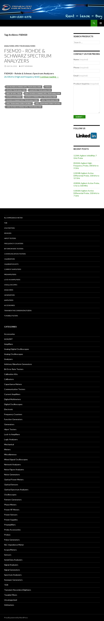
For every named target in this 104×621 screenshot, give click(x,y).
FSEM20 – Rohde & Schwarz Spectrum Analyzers (27, 56)
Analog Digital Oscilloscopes (16, 349)
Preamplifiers (10, 274)
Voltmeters (9, 228)
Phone (81, 67)
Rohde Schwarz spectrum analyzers (22, 100)
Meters (7, 449)
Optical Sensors (11, 484)
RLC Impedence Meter (14, 545)
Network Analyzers (12, 464)
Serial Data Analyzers (13, 560)
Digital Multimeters (12, 399)
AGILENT (8, 339)
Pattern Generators (13, 499)
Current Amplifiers (12, 269)
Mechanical (9, 444)
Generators (9, 295)
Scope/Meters (10, 550)
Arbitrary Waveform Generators (18, 364)
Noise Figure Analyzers (14, 469)
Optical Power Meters (14, 479)
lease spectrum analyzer (40, 90)
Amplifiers (8, 300)
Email (81, 75)
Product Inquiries (86, 83)
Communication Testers (15, 254)
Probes (7, 534)
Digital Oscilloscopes (13, 404)
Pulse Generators (12, 540)
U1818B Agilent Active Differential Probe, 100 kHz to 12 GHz (86, 175)
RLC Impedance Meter (13, 218)
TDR (5, 223)
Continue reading (49, 76)
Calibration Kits (11, 264)
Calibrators (9, 259)
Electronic (8, 409)
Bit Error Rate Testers (13, 249)
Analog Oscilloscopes (13, 354)
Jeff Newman (27, 66)
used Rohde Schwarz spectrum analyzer (24, 107)
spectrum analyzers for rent (19, 103)
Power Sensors (10, 514)
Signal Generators (12, 570)
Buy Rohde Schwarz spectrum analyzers (24, 87)
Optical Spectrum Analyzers (16, 489)
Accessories (9, 305)
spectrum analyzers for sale (48, 103)
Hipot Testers (10, 238)
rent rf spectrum (14, 93)
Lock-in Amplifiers (12, 280)
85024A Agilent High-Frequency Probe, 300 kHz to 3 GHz (86, 165)
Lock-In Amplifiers (12, 434)
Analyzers (9, 46)
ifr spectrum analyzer (16, 90)
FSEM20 (48, 87)
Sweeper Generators (13, 580)
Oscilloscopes (10, 285)
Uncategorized (10, 600)
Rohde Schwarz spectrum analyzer (40, 97)
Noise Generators (12, 474)
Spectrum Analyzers (25, 46)
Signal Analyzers (11, 565)
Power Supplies (11, 519)
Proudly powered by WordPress (16, 618)
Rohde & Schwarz (14, 97)
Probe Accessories (12, 529)
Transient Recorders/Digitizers (17, 310)
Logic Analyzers (11, 439)
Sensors (7, 233)
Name (81, 59)
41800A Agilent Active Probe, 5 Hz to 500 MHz (87, 184)
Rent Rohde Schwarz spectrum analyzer (42, 93)
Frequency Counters (13, 243)
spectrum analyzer (50, 100)
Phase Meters (10, 504)
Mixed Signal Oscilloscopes (16, 459)
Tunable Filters (11, 316)
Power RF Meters (11, 509)
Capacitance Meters (13, 384)
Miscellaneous (10, 454)
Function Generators (13, 419)
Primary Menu (100, 23)
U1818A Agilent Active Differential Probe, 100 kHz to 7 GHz (86, 193)
